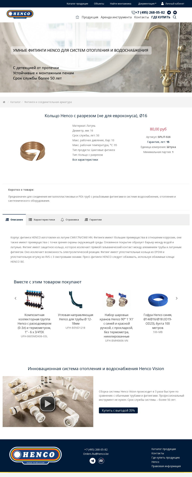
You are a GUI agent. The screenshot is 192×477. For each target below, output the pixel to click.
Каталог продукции (163, 449)
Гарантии (96, 219)
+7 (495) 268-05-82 (150, 12)
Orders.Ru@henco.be (96, 454)
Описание (16, 219)
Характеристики (44, 219)
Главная (77, 18)
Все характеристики (85, 159)
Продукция (90, 17)
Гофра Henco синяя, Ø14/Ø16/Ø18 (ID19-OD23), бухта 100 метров (158, 321)
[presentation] (15, 298)
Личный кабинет (172, 4)
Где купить (160, 17)
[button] (47, 403)
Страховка (72, 219)
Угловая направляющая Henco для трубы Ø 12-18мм (75, 319)
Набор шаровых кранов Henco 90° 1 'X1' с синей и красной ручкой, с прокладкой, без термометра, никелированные (117, 325)
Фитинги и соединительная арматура (48, 102)
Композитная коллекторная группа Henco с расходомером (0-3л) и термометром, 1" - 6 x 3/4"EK (34, 323)
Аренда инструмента (116, 17)
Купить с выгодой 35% (118, 410)
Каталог (15, 102)
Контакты (141, 17)
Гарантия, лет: (158, 142)
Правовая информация (166, 466)
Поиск (174, 18)
